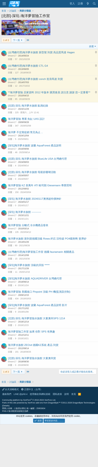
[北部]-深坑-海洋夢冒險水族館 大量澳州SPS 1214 (36, 318)
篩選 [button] (91, 46)
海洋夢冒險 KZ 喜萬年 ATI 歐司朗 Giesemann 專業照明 (40, 185)
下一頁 (18, 40)
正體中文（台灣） (31, 432)
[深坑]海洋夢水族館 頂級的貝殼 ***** (29, 265)
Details (6, 448)
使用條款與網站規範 (40, 436)
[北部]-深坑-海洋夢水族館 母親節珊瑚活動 (32, 172)
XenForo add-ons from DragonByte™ (44, 445)
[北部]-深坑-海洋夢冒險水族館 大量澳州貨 (32, 358)
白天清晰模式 (10, 432)
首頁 (73, 436)
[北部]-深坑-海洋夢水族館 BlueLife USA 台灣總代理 (37, 158)
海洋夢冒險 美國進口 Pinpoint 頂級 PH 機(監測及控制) (39, 291)
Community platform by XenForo (29, 442)
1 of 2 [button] (6, 40)
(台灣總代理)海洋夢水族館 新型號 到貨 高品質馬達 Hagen (41, 52)
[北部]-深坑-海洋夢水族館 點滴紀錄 (28, 105)
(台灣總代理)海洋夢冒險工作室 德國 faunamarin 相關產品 (41, 251)
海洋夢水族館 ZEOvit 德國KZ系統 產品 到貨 (33, 345)
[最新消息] (88, 4)
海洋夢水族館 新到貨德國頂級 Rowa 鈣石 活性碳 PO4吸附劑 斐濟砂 (47, 238)
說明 (66, 436)
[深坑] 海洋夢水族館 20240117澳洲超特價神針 (34, 198)
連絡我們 (6, 436)
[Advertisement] (49, 398)
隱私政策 (57, 436)
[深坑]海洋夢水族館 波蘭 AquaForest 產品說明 (34, 145)
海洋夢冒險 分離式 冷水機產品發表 (28, 225)
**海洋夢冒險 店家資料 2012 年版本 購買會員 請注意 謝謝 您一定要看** (49, 92)
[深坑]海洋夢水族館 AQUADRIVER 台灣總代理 (35, 278)
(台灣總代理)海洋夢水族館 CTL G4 (28, 65)
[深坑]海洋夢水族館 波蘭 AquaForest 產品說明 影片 (37, 305)
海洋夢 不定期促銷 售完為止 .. (25, 132)
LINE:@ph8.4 (20, 436)
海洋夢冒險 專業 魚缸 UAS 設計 (26, 118)
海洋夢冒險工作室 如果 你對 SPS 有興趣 (31, 331)
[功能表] (4, 4)
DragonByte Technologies (84, 445)
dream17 (12, 55)
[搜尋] (94, 4)
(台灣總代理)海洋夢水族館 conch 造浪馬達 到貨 (35, 79)
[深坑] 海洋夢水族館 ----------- (24, 212)
